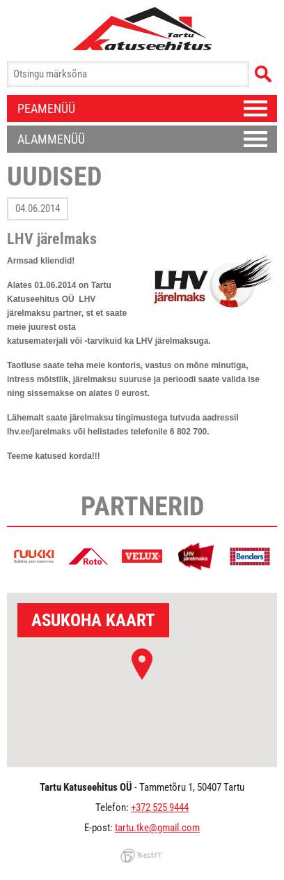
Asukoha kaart (93, 620)
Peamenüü (46, 108)
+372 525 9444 (160, 807)
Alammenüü (51, 139)
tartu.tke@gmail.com (157, 827)
